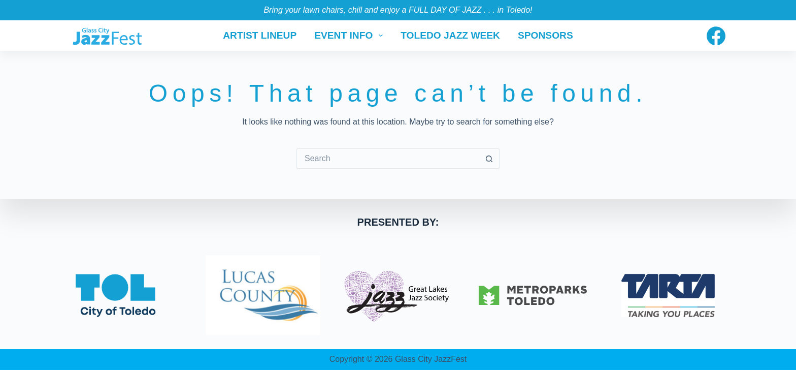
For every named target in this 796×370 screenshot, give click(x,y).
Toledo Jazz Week (450, 35)
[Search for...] (387, 158)
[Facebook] (716, 35)
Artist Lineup (259, 35)
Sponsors (545, 35)
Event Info (350, 35)
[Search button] (489, 158)
